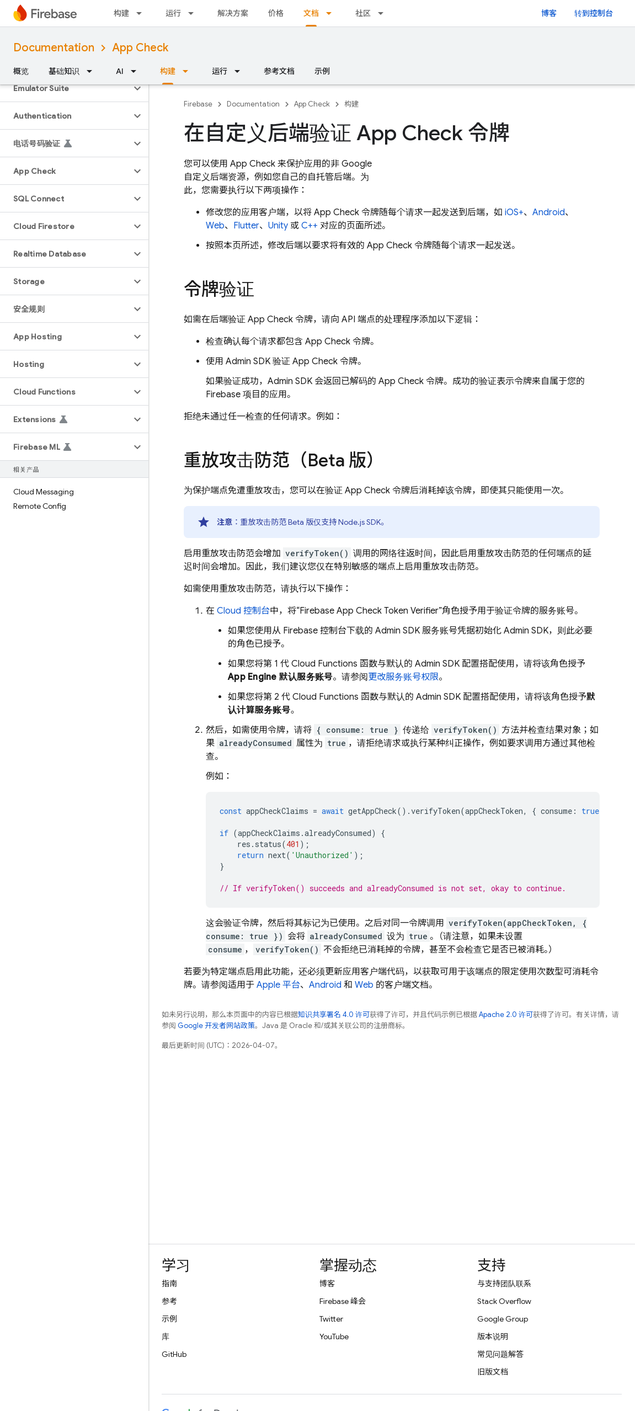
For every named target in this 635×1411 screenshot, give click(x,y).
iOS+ (514, 212)
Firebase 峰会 (342, 1301)
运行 (173, 13)
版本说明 (492, 1336)
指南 (169, 1283)
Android (548, 212)
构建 (121, 13)
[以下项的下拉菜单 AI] (137, 71)
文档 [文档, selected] (311, 13)
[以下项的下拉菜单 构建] (142, 13)
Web (215, 225)
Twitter (331, 1319)
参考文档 (279, 71)
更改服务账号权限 (403, 677)
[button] (65, 88)
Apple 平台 (278, 985)
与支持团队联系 (504, 1283)
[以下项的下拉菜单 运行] (194, 13)
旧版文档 (492, 1372)
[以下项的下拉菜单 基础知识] (92, 71)
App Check (140, 48)
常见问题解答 (500, 1354)
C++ (309, 225)
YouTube (334, 1336)
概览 (21, 71)
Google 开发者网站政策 (216, 1025)
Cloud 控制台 (243, 610)
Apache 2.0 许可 (506, 1014)
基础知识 (64, 71)
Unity (278, 225)
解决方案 (232, 13)
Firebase (198, 104)
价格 (276, 13)
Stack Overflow (504, 1301)
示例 (322, 71)
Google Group (502, 1319)
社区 (363, 13)
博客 (549, 13)
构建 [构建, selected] (167, 71)
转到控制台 (593, 13)
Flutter (246, 225)
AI (120, 71)
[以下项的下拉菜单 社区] (384, 13)
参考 (169, 1301)
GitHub (174, 1354)
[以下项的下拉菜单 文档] (332, 13)
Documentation (53, 48)
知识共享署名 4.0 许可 (334, 1014)
